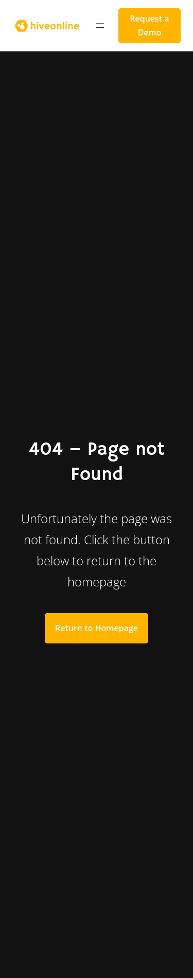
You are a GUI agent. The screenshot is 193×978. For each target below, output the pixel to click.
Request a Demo (149, 25)
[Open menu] (100, 26)
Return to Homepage (96, 628)
